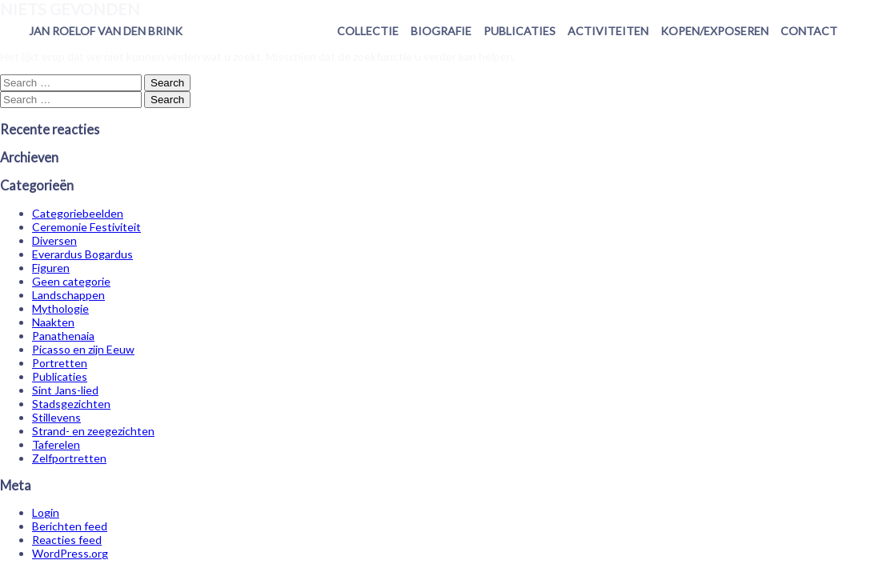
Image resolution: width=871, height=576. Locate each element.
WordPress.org (70, 553)
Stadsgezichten (71, 403)
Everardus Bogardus (82, 254)
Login (45, 512)
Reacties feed (67, 539)
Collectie (368, 31)
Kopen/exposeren (714, 31)
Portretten (59, 363)
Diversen (54, 240)
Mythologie (60, 308)
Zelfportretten (69, 458)
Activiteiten (608, 31)
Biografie (441, 31)
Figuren (51, 267)
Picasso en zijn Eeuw (83, 349)
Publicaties (520, 31)
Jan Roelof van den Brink (106, 31)
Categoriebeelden (77, 213)
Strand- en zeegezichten (93, 431)
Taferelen (56, 444)
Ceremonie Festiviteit (86, 227)
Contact (809, 31)
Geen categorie (71, 281)
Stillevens (56, 417)
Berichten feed (69, 526)
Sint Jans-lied (65, 390)
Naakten (53, 322)
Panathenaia (63, 335)
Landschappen (68, 295)
